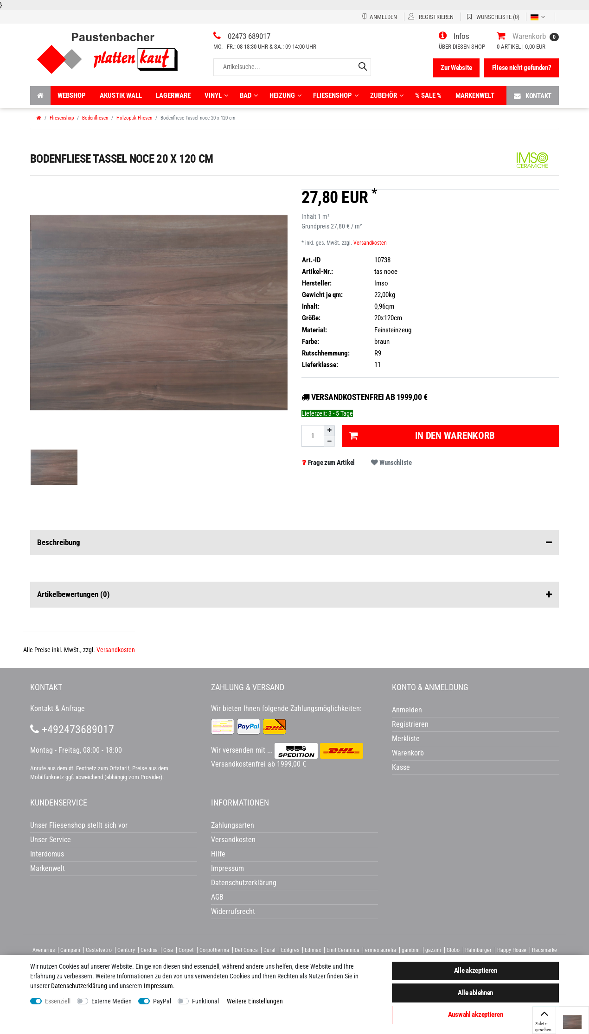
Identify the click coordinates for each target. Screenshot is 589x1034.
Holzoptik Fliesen (134, 118)
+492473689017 (72, 729)
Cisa (168, 950)
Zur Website (456, 67)
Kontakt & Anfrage (57, 708)
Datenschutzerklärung (243, 882)
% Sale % (428, 95)
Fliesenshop (336, 95)
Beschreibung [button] (294, 543)
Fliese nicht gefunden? (521, 67)
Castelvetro (99, 950)
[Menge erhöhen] (329, 430)
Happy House (511, 950)
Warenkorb (408, 753)
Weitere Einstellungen (255, 1001)
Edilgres (290, 950)
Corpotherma (214, 950)
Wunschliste (391, 462)
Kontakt (532, 96)
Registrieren (410, 724)
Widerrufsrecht (233, 911)
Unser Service (50, 839)
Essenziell (57, 1001)
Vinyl (216, 95)
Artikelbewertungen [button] (294, 595)
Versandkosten (370, 243)
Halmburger (478, 950)
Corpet (186, 950)
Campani (70, 950)
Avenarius (43, 950)
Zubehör (386, 95)
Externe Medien (111, 1001)
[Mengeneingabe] (312, 436)
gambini (411, 950)
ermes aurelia (380, 950)
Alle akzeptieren (475, 970)
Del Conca (246, 950)
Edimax (313, 950)
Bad (249, 95)
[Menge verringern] (329, 441)
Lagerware (173, 95)
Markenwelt (474, 95)
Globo (453, 950)
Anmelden (407, 709)
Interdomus (47, 854)
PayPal (162, 1001)
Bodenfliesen (95, 118)
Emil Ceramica (343, 950)
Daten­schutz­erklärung (79, 986)
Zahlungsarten (232, 825)
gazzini (433, 950)
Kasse (401, 767)
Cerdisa (149, 950)
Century (126, 950)
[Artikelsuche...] (292, 67)
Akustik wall (121, 95)
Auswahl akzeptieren (475, 1014)
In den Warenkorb (422, 435)
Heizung (285, 95)
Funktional (205, 1001)
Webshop (72, 95)
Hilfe (218, 854)
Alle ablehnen (475, 993)
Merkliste (406, 738)
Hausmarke (544, 950)
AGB (217, 897)
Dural (269, 950)
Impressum (158, 986)
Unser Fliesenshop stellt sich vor (79, 825)
